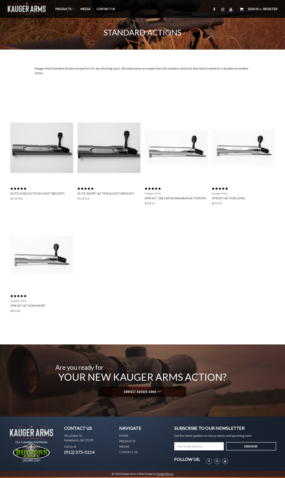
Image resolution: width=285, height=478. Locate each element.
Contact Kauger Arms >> (142, 391)
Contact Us (106, 9)
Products (64, 9)
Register (270, 9)
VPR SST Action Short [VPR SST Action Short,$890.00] (28, 305)
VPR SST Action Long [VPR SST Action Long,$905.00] (228, 198)
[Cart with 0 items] (242, 9)
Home (123, 435)
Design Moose (165, 473)
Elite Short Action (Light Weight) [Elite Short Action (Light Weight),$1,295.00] (105, 193)
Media (85, 9)
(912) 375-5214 (79, 452)
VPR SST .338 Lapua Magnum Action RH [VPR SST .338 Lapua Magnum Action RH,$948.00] (175, 198)
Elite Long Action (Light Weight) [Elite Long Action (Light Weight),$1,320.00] (37, 193)
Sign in (253, 9)
